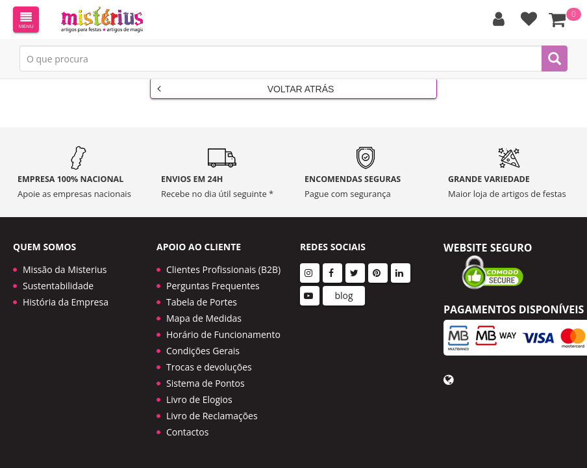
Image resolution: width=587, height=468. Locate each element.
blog (343, 286)
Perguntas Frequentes (213, 276)
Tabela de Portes (201, 293)
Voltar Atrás (245, 88)
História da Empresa (65, 293)
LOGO (102, 19)
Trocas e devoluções (209, 358)
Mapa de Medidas (204, 309)
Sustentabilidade (58, 276)
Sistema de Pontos (205, 374)
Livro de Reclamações (212, 406)
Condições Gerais (203, 341)
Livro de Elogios (199, 390)
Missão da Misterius (64, 260)
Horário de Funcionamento (223, 325)
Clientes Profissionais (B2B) (223, 260)
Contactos (187, 423)
